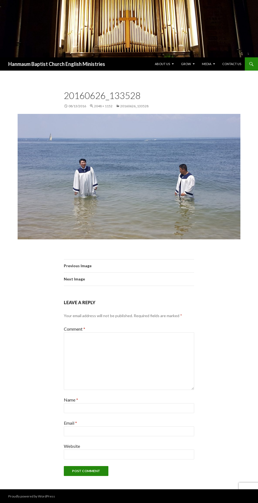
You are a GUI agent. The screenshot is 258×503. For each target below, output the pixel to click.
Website (72, 446)
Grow (186, 64)
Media (206, 64)
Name (71, 399)
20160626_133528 (134, 106)
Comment (74, 328)
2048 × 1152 (103, 106)
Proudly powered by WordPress (31, 496)
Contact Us (231, 64)
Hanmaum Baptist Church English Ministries (56, 64)
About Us (162, 64)
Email (70, 423)
